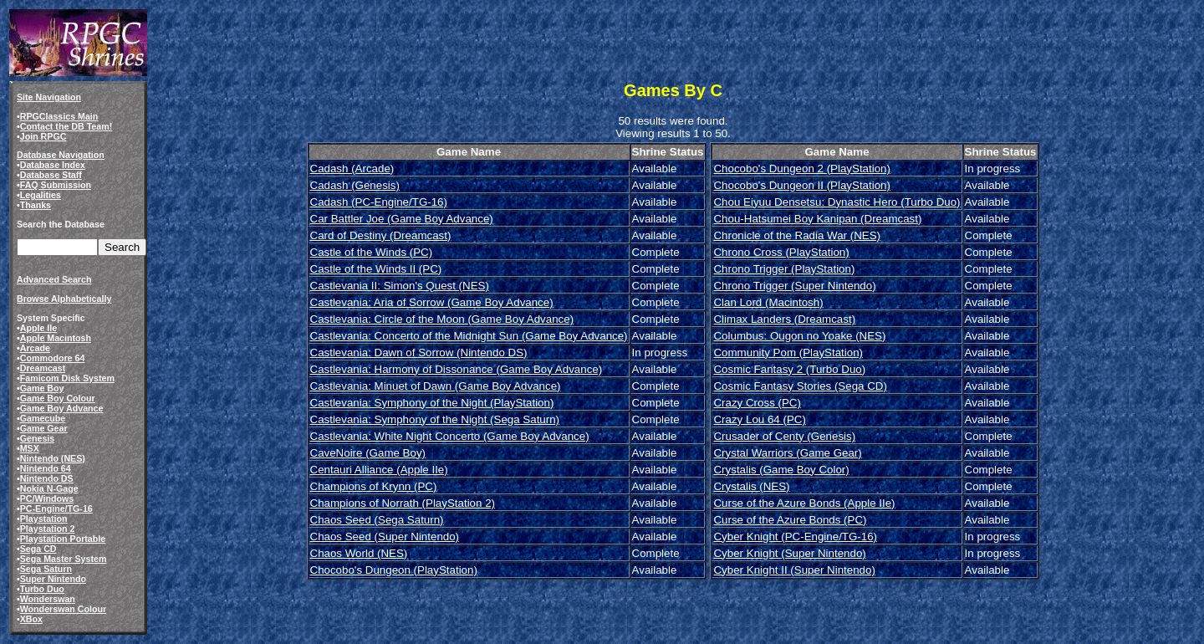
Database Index (52, 165)
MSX (29, 448)
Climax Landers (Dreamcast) (784, 319)
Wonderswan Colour (63, 609)
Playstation (44, 519)
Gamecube (43, 418)
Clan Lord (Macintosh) (768, 302)
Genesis (37, 438)
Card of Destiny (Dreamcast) (381, 235)
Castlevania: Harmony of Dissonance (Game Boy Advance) (456, 369)
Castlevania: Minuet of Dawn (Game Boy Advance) (435, 386)
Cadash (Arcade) (352, 168)
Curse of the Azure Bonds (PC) (789, 520)
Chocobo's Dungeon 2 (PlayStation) (801, 168)
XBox (31, 619)
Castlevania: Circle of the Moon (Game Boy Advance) (442, 319)
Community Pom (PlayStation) (788, 352)
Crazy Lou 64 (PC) (759, 419)
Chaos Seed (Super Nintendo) (385, 536)
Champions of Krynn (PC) (373, 486)
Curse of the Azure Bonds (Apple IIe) (804, 503)
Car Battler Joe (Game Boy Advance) (401, 218)
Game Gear (44, 428)
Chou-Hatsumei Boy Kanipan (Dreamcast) (817, 218)
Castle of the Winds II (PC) (376, 269)
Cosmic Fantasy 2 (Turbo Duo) (789, 369)
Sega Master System (63, 559)
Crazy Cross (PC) (756, 402)
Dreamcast (43, 368)
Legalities (40, 195)
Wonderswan (47, 599)
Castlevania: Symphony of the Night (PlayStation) (432, 402)
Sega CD (38, 549)
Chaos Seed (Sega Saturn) (377, 520)
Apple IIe (38, 328)
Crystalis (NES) (751, 486)
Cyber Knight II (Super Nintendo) (794, 570)
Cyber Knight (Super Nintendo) (789, 553)
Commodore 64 (52, 358)
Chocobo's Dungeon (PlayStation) (393, 570)
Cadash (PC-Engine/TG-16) (378, 202)
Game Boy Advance (62, 408)
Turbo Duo (42, 589)
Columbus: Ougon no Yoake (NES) (799, 336)
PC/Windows (47, 498)
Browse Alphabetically (64, 299)
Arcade (35, 348)
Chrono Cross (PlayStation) (781, 252)
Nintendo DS (47, 478)
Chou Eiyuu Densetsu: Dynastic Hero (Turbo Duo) (836, 202)
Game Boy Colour (57, 398)
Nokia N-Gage (49, 488)
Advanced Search (54, 279)
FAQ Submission (55, 185)
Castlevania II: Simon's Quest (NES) (399, 285)
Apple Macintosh (55, 338)
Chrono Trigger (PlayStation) (784, 269)
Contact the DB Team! (66, 126)
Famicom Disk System (67, 378)
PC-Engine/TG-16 (56, 508)
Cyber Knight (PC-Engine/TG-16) (795, 536)
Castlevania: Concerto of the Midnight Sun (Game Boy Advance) (469, 336)
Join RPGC (43, 136)
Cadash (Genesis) (355, 185)
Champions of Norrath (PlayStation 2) (403, 503)
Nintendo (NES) (52, 458)
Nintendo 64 (45, 468)
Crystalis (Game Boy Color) (781, 469)
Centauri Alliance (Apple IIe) (379, 469)
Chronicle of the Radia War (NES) (796, 235)
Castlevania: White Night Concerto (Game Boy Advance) (449, 436)
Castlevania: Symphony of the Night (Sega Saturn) (435, 419)
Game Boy (42, 388)
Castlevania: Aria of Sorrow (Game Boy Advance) (432, 302)
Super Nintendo (53, 579)
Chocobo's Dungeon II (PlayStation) (801, 185)
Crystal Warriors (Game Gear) (787, 453)
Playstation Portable (62, 539)
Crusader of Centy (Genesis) (784, 436)
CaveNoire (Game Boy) (368, 453)
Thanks (35, 205)
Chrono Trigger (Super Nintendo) (794, 285)
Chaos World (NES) (359, 553)
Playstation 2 (47, 529)
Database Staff (51, 175)
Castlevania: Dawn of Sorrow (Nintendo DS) (419, 352)
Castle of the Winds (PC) (371, 252)
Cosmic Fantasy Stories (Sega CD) (799, 386)
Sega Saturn (46, 569)
